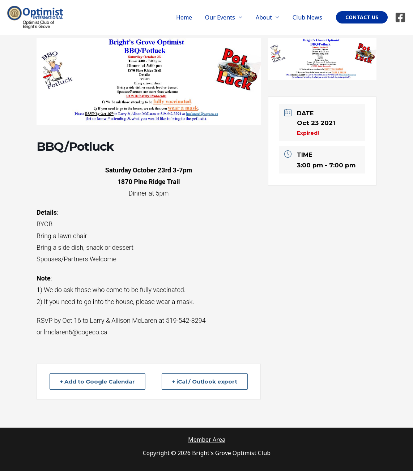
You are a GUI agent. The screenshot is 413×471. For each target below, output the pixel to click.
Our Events (224, 17)
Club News (308, 17)
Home (190, 17)
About (266, 17)
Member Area (206, 440)
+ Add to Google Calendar (97, 381)
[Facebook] (400, 17)
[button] (362, 17)
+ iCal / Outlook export (204, 381)
